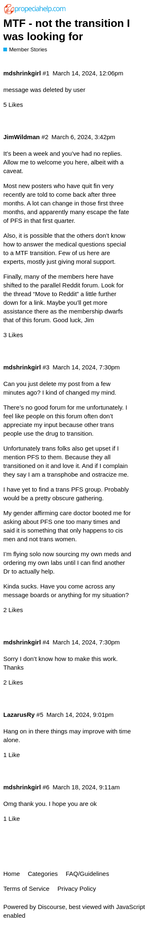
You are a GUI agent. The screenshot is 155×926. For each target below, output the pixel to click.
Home (11, 873)
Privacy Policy (76, 888)
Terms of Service (26, 888)
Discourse (51, 906)
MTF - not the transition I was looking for (66, 30)
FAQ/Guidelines (87, 873)
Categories (43, 873)
